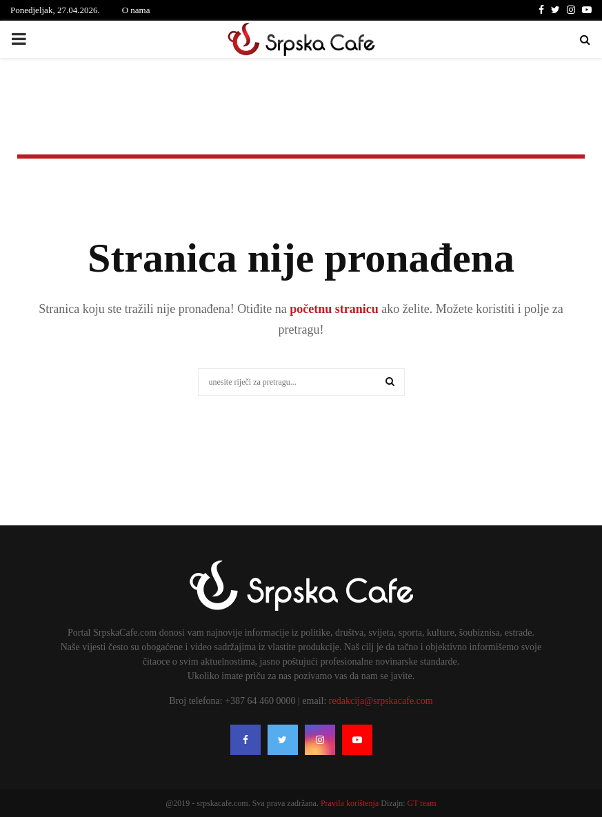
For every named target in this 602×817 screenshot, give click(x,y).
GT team (422, 803)
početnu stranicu (333, 309)
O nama (136, 10)
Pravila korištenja (351, 803)
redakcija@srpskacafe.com (381, 701)
